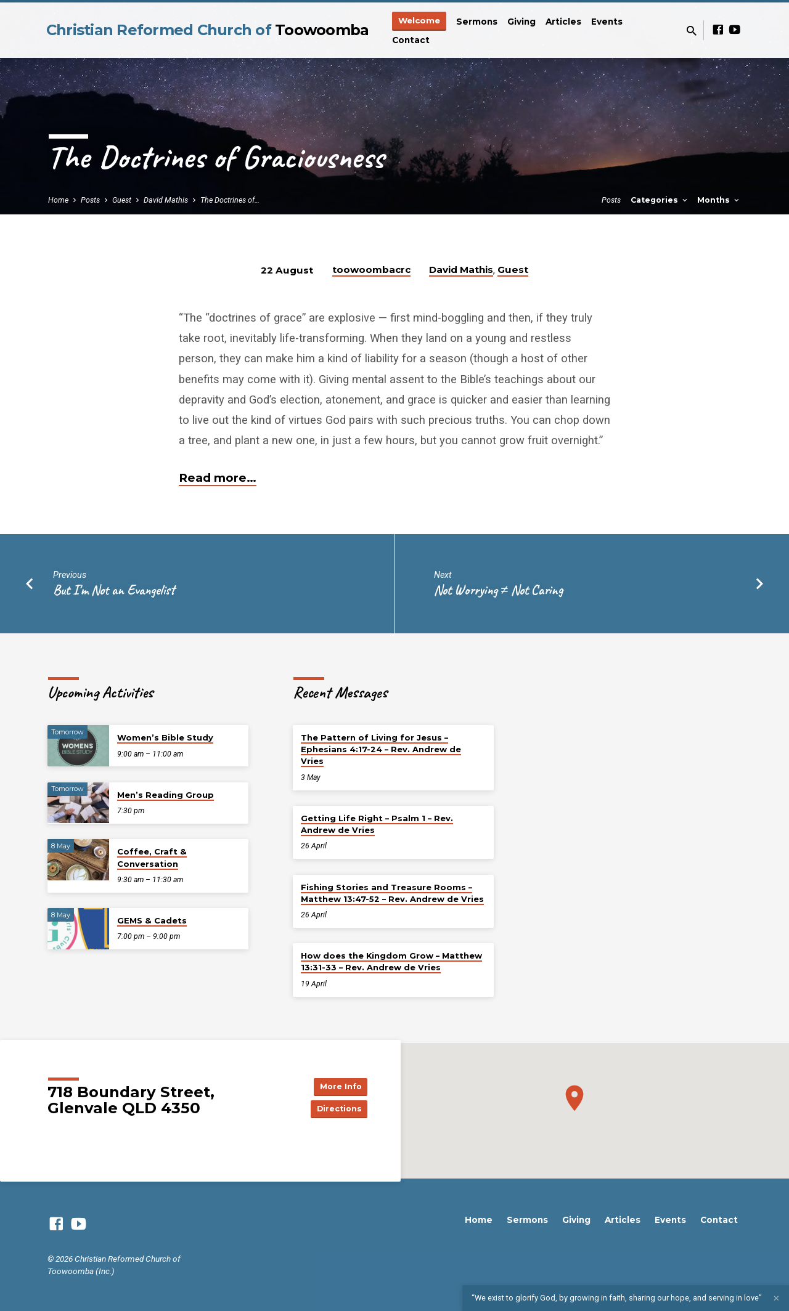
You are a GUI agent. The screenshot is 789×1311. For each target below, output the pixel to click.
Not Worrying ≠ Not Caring (498, 590)
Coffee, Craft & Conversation (152, 857)
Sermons (476, 21)
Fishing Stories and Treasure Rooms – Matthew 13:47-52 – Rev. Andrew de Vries (392, 893)
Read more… (217, 478)
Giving (521, 21)
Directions (336, 1109)
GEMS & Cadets (152, 920)
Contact (411, 40)
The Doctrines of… (230, 200)
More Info (336, 1084)
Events (607, 21)
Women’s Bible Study (165, 737)
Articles (563, 21)
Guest (121, 200)
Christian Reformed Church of (207, 30)
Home (58, 200)
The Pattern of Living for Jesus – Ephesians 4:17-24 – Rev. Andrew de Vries (381, 749)
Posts (90, 200)
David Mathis (166, 200)
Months (719, 200)
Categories (660, 200)
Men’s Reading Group (165, 795)
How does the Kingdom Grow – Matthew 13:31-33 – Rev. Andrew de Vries (391, 961)
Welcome (419, 20)
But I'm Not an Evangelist (113, 590)
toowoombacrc (371, 269)
